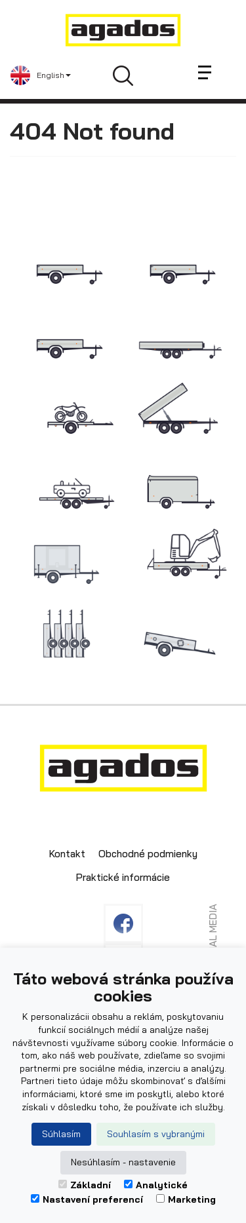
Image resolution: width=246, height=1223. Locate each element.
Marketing (186, 1199)
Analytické (156, 1185)
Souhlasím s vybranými (156, 1134)
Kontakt (67, 853)
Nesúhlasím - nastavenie (123, 1162)
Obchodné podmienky (147, 853)
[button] (40, 75)
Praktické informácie (123, 877)
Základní (84, 1185)
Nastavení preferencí (87, 1199)
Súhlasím (61, 1134)
